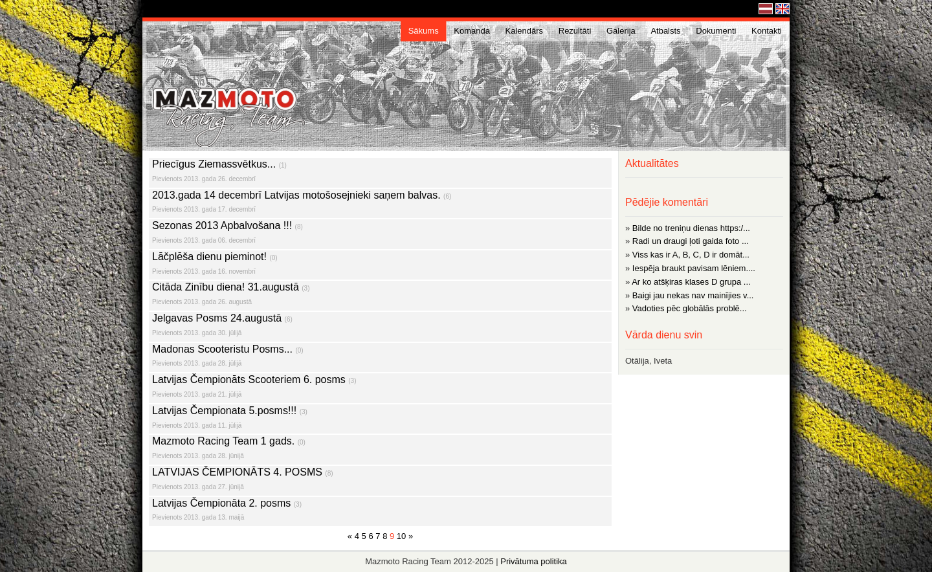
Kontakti (766, 31)
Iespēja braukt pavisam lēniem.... (693, 268)
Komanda (472, 31)
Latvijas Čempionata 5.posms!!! (380, 419)
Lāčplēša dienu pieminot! (380, 265)
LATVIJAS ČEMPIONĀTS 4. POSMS (380, 480)
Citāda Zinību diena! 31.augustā (380, 295)
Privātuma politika (533, 561)
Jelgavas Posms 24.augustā (380, 326)
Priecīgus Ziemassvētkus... (380, 172)
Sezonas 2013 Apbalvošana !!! (380, 234)
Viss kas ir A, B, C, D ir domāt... (690, 254)
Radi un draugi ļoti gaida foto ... (690, 241)
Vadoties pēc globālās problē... (689, 308)
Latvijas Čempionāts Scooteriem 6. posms (380, 388)
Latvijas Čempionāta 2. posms (380, 511)
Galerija (621, 31)
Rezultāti (575, 31)
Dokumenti (716, 31)
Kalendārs (524, 31)
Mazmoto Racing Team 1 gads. (380, 449)
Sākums (423, 31)
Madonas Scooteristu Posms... (380, 357)
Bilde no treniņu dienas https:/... (691, 228)
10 (401, 536)
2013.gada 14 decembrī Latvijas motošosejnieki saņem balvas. (380, 203)
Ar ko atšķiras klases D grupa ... (691, 282)
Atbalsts (665, 31)
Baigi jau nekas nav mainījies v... (693, 295)
